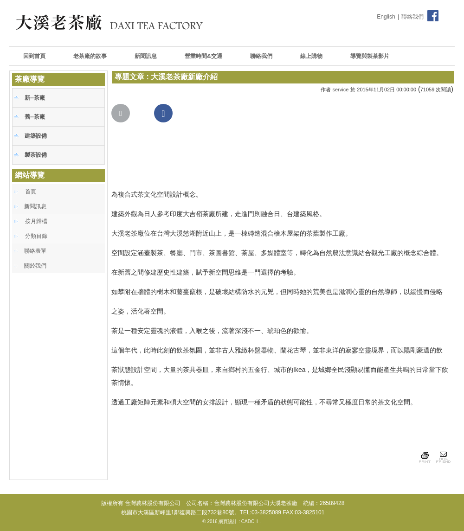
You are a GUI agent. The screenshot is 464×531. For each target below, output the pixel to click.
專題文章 (129, 77)
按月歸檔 (36, 221)
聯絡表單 (35, 251)
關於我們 (35, 265)
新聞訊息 (35, 206)
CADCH (249, 521)
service (341, 89)
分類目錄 (36, 236)
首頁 (30, 191)
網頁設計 (228, 521)
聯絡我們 (412, 16)
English (386, 16)
